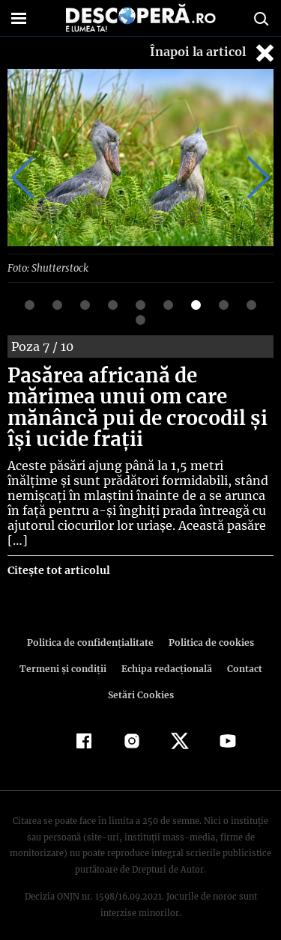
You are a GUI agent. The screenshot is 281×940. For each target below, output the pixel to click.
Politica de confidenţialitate (93, 626)
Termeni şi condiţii (64, 653)
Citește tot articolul (58, 554)
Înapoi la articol (214, 52)
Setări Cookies (140, 679)
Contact (242, 653)
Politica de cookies (209, 626)
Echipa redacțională (165, 653)
